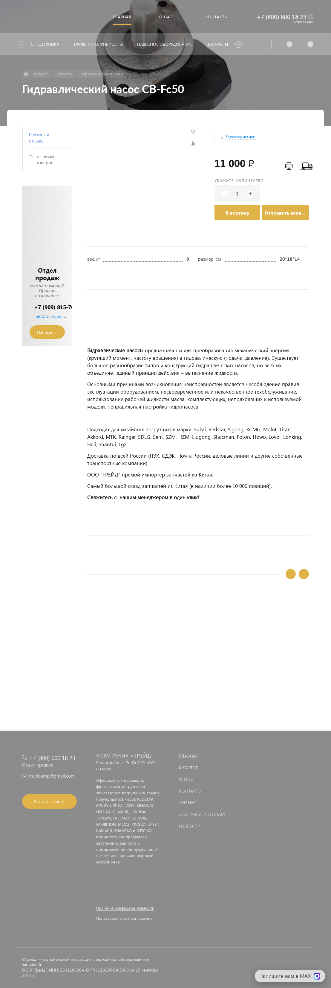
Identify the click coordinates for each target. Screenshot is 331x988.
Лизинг (188, 802)
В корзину (237, 213)
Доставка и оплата (202, 814)
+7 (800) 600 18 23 (282, 16)
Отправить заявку (286, 213)
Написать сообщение (51, 332)
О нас (186, 779)
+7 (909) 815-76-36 (58, 307)
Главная (189, 756)
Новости (190, 826)
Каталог (188, 767)
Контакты (190, 791)
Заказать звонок (49, 801)
